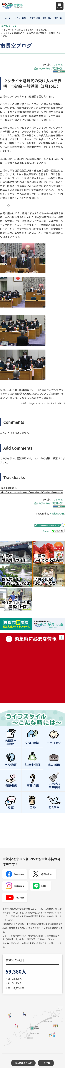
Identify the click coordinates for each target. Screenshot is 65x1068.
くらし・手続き (21, 18)
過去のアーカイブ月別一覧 (48, 68)
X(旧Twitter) (42, 874)
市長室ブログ (42, 29)
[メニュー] (59, 6)
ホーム (7, 18)
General (58, 64)
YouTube (14, 897)
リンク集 (46, 1062)
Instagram (15, 885)
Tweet (46, 531)
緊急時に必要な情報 (32, 668)
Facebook (14, 874)
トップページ (7, 29)
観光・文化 (59, 18)
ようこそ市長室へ (25, 29)
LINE (39, 885)
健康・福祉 (47, 18)
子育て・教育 (35, 18)
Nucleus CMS (57, 513)
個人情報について (23, 1062)
